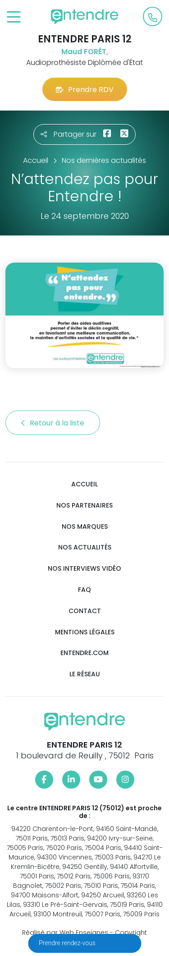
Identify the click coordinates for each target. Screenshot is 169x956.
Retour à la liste (52, 423)
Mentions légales (84, 632)
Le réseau (84, 674)
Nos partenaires (84, 505)
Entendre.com (84, 653)
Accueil (84, 484)
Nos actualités (84, 547)
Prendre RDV (85, 89)
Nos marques (85, 527)
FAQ (84, 590)
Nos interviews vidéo (84, 569)
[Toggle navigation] (14, 17)
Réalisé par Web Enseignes (65, 932)
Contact (85, 611)
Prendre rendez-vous (68, 943)
